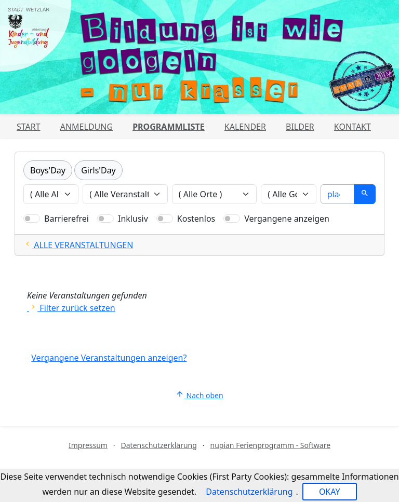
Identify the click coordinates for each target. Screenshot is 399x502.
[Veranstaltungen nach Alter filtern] (50, 194)
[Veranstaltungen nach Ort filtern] (214, 194)
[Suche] (337, 194)
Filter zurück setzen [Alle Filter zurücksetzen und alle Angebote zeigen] (71, 308)
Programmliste (168, 126)
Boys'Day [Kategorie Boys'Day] (47, 170)
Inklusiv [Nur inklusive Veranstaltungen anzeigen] (133, 218)
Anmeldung (86, 126)
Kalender (245, 126)
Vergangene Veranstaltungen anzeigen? (109, 357)
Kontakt (352, 126)
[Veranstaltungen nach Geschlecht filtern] (288, 194)
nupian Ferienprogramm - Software (270, 445)
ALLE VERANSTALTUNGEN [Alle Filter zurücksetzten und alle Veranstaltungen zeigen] (78, 245)
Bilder (300, 126)
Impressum (88, 445)
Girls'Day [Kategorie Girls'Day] (98, 170)
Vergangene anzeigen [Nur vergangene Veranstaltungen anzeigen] (286, 218)
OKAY (329, 491)
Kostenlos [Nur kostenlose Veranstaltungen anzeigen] (196, 218)
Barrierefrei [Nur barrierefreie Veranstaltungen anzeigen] (66, 218)
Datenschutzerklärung (159, 445)
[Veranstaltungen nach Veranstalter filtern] (125, 194)
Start (29, 126)
